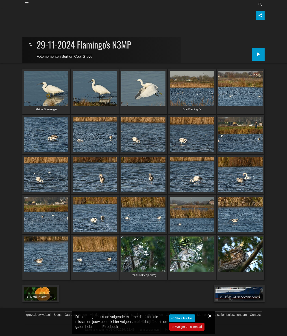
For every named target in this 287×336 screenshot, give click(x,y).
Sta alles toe (183, 318)
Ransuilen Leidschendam (229, 314)
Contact (255, 314)
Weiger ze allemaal (188, 327)
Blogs (57, 314)
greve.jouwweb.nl (38, 314)
